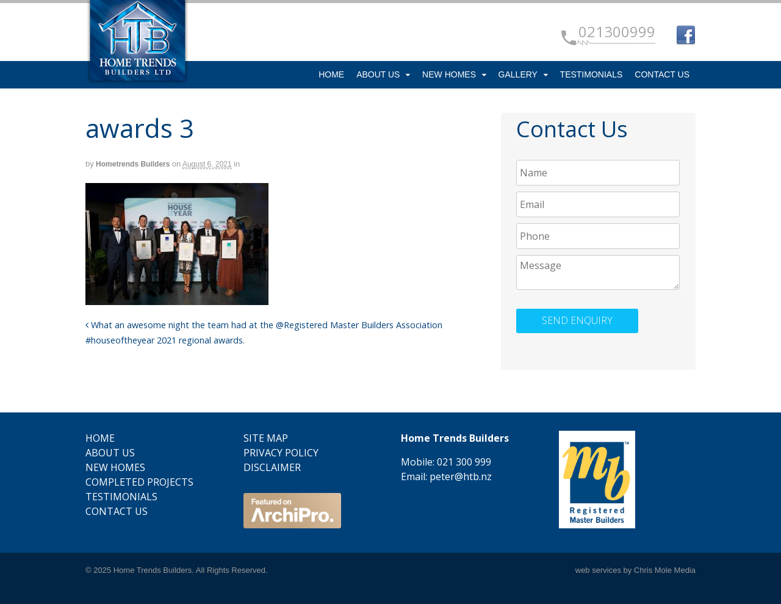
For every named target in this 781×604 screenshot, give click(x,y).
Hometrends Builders (133, 164)
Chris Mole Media (665, 570)
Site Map (265, 438)
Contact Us (662, 74)
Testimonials (591, 74)
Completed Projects (139, 482)
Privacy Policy (281, 452)
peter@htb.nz (461, 476)
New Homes (449, 74)
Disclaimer (272, 467)
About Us (378, 74)
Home (331, 74)
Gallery (518, 74)
